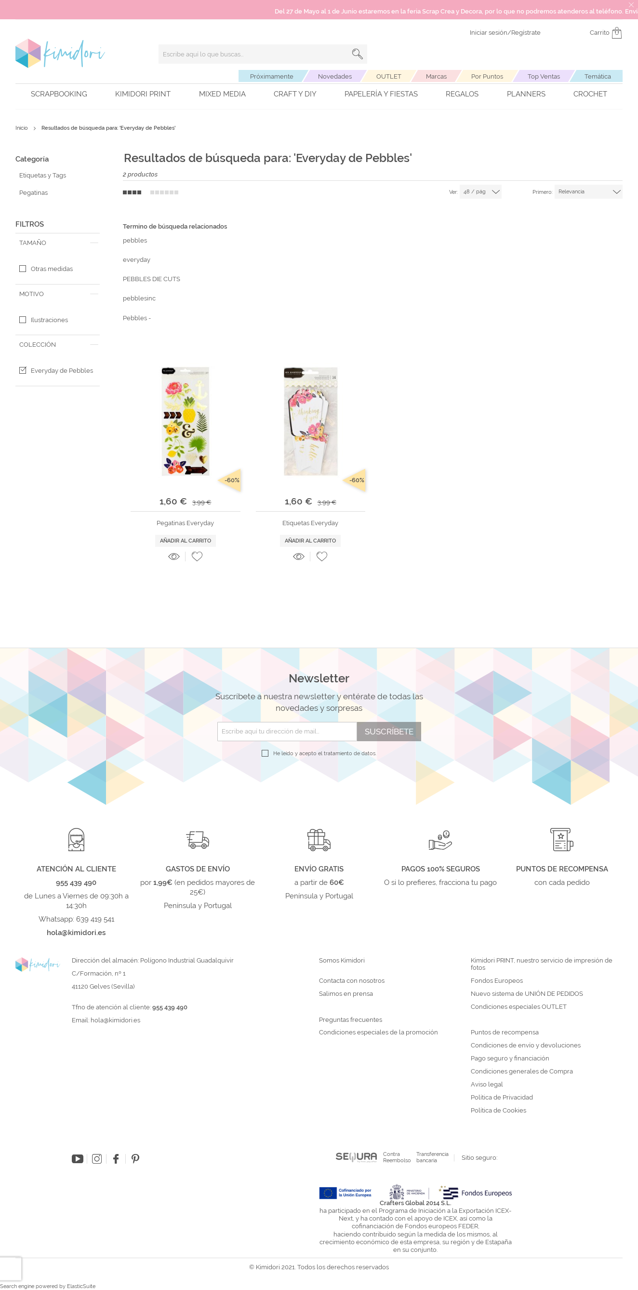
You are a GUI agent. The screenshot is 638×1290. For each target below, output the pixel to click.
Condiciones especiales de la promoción (379, 1032)
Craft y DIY (295, 94)
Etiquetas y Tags (42, 175)
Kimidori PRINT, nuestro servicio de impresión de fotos (541, 964)
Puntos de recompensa (505, 1032)
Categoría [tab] (32, 159)
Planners (526, 94)
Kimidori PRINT (143, 94)
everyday (136, 259)
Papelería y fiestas (381, 94)
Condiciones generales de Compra (522, 1071)
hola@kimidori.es (115, 1020)
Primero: (542, 192)
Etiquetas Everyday (310, 523)
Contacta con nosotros (352, 981)
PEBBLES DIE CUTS (151, 279)
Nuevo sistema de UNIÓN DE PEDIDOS (527, 994)
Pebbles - (137, 318)
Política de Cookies (498, 1110)
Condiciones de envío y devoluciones (526, 1045)
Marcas (436, 76)
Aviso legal (487, 1084)
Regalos (462, 94)
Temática (598, 76)
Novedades (335, 76)
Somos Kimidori (342, 960)
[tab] (57, 243)
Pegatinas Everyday (185, 523)
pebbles (135, 240)
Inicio (22, 128)
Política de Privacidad (502, 1097)
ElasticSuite (81, 1286)
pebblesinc (139, 298)
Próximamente (271, 76)
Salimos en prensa (346, 994)
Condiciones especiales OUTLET (519, 1007)
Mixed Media (222, 94)
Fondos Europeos (497, 981)
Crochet (590, 94)
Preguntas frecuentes (350, 1020)
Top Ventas (544, 76)
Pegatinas (33, 192)
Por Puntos (487, 76)
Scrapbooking (59, 94)
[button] (197, 556)
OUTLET (388, 76)
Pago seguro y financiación (510, 1058)
